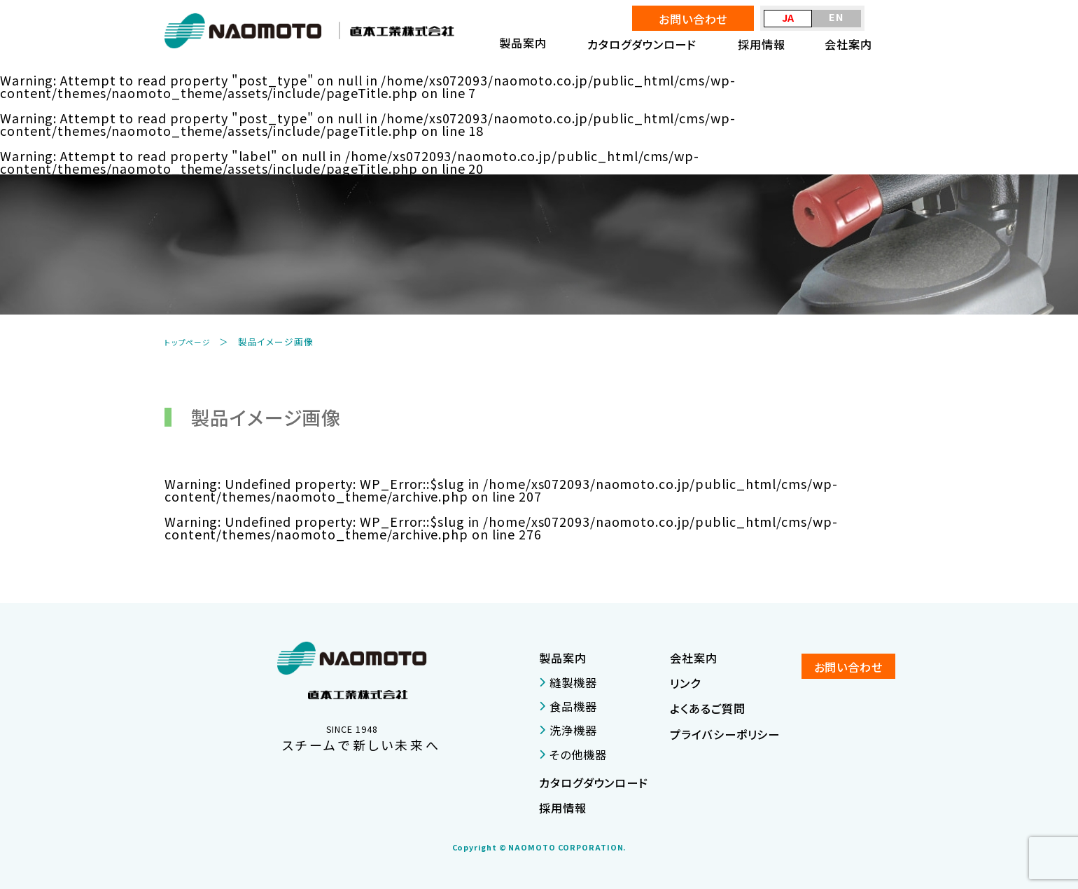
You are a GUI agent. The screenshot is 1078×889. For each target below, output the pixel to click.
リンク (685, 683)
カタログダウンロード (641, 44)
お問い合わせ (693, 19)
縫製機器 (568, 682)
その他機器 (572, 753)
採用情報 (761, 44)
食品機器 (568, 706)
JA (788, 17)
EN (836, 17)
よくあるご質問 (707, 708)
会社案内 (848, 44)
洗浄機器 (568, 730)
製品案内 (563, 657)
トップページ (191, 341)
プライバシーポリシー (725, 734)
